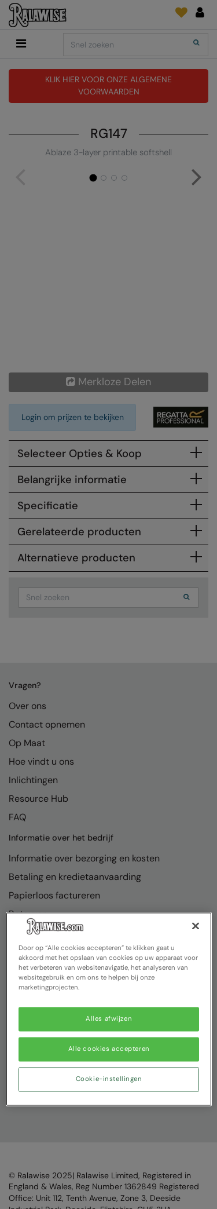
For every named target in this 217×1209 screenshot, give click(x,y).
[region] (109, 1009)
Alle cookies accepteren (109, 1049)
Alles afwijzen (109, 1019)
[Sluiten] (195, 925)
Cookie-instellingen (109, 1079)
